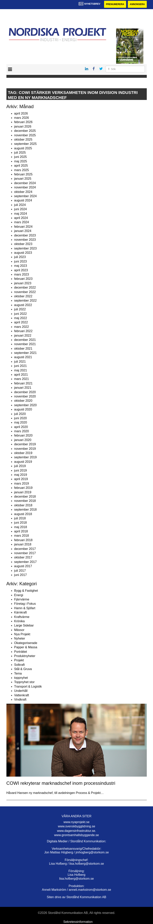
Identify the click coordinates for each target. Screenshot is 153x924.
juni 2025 (20, 157)
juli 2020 (20, 414)
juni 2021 (20, 366)
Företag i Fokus (25, 603)
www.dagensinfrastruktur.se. (76, 830)
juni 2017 (20, 575)
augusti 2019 (23, 461)
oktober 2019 (23, 453)
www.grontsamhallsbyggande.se (76, 835)
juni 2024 (20, 209)
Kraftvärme (21, 617)
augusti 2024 (23, 200)
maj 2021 (20, 370)
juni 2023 (20, 261)
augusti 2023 (23, 252)
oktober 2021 (23, 348)
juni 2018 (20, 522)
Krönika (19, 621)
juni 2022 (20, 313)
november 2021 (25, 344)
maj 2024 (20, 213)
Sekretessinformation (78, 921)
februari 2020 (23, 435)
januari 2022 (22, 335)
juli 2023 (20, 257)
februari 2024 (23, 226)
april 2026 (21, 113)
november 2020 (25, 396)
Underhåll (20, 690)
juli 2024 (20, 204)
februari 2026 (23, 122)
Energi (18, 595)
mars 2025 (21, 170)
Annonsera (137, 4)
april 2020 (21, 427)
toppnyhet (21, 677)
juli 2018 (20, 518)
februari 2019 (23, 487)
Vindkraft (20, 699)
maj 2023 (20, 265)
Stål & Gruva (23, 669)
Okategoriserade (25, 643)
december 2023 (25, 235)
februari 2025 (23, 174)
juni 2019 (20, 470)
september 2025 (25, 143)
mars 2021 (21, 379)
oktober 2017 (23, 557)
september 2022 (25, 300)
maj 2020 (20, 422)
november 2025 (25, 135)
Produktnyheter (24, 656)
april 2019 (21, 479)
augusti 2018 (23, 514)
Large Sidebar (24, 625)
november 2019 (25, 448)
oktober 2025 (23, 139)
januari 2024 (22, 231)
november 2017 (25, 553)
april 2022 (21, 322)
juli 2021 (20, 361)
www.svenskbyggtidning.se (76, 826)
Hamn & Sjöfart (24, 608)
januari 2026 (22, 126)
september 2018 (25, 509)
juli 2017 (20, 570)
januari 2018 (22, 544)
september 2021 (25, 352)
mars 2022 (21, 326)
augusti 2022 (23, 305)
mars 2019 (21, 483)
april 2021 (21, 374)
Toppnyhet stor (24, 682)
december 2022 (25, 287)
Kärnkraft (20, 612)
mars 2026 (21, 117)
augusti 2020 (23, 409)
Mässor (19, 630)
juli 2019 (20, 466)
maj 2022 (20, 318)
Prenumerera (115, 4)
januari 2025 (22, 178)
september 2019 (25, 457)
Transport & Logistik (28, 686)
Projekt (19, 660)
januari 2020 (22, 440)
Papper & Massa (25, 647)
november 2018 (25, 500)
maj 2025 (20, 161)
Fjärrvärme (21, 599)
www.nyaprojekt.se (76, 822)
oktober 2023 (23, 244)
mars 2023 (21, 274)
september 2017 (25, 562)
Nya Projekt (22, 634)
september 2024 (25, 196)
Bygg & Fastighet (26, 590)
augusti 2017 (23, 566)
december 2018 (25, 496)
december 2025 (25, 130)
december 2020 (25, 392)
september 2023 (25, 248)
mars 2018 (21, 535)
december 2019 (25, 444)
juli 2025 (20, 152)
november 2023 (25, 239)
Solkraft (19, 664)
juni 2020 (20, 418)
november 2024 (25, 187)
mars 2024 (21, 222)
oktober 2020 (23, 400)
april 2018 (21, 531)
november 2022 (25, 292)
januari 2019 (22, 492)
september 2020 (25, 405)
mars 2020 (21, 431)
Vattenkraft (21, 695)
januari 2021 (22, 387)
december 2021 (25, 339)
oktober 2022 (23, 296)
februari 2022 (23, 331)
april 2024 (21, 218)
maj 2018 (20, 527)
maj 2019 (20, 474)
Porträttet (20, 651)
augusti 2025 (23, 148)
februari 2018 (23, 540)
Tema (18, 673)
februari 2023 (23, 278)
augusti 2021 (23, 357)
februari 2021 (23, 383)
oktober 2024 (23, 191)
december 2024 (25, 183)
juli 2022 (20, 309)
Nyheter (19, 638)
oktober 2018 (23, 505)
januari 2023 (22, 283)
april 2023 (21, 270)
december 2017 (25, 548)
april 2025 (21, 165)
